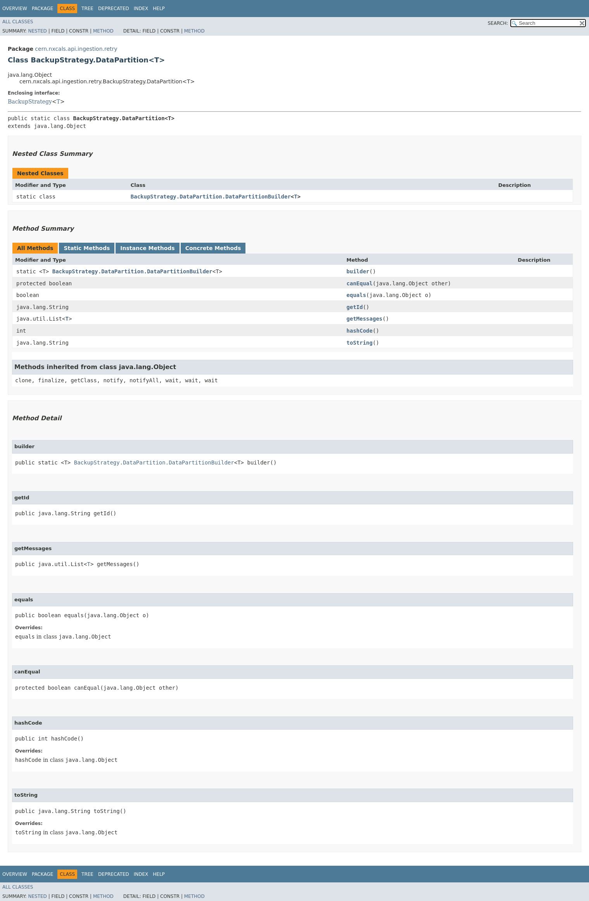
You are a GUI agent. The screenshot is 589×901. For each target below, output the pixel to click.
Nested (37, 31)
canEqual (360, 283)
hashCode (360, 331)
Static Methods (87, 248)
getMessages (365, 319)
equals (356, 295)
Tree (87, 8)
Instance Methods (147, 248)
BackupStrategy (30, 101)
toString (360, 343)
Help (159, 8)
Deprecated (113, 8)
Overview (14, 8)
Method (103, 31)
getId (355, 307)
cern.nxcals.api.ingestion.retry (76, 49)
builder (358, 271)
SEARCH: (498, 23)
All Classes (17, 21)
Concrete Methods (213, 248)
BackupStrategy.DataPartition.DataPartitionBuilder (211, 196)
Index (141, 8)
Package (42, 8)
